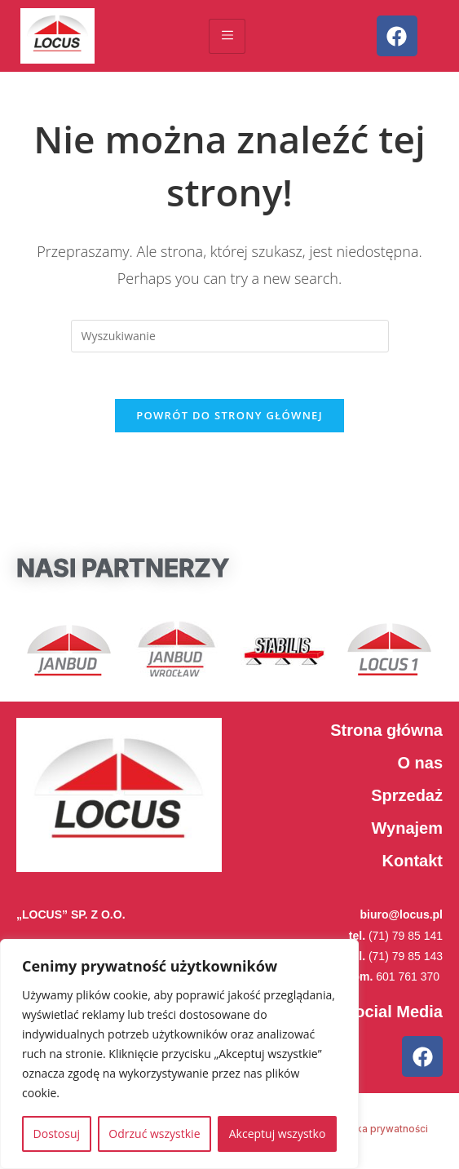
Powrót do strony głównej (229, 418)
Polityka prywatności (378, 1133)
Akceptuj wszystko (277, 1133)
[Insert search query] (230, 336)
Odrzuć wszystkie (154, 1133)
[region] (179, 1054)
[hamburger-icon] (227, 36)
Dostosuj (56, 1133)
